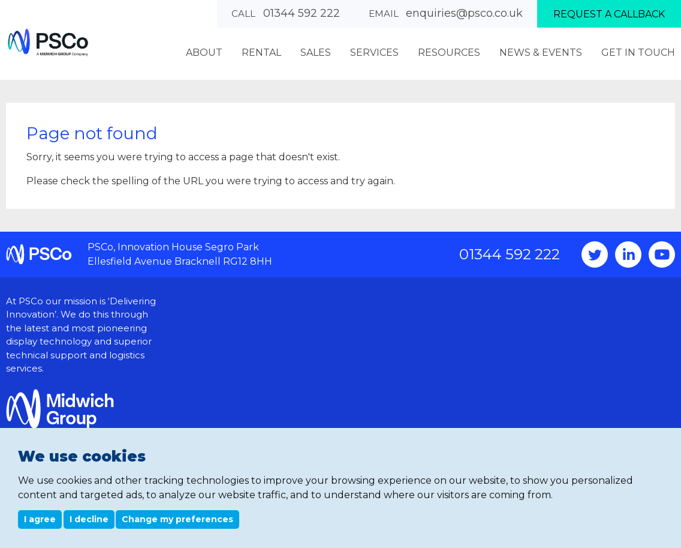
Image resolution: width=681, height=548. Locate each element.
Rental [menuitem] (261, 52)
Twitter (594, 254)
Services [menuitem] (374, 52)
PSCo (48, 42)
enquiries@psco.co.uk (464, 13)
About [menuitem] (204, 52)
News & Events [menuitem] (540, 52)
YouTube (662, 254)
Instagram (628, 254)
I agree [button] (40, 519)
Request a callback (609, 14)
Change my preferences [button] (177, 519)
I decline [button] (89, 519)
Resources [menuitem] (449, 52)
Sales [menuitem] (315, 52)
